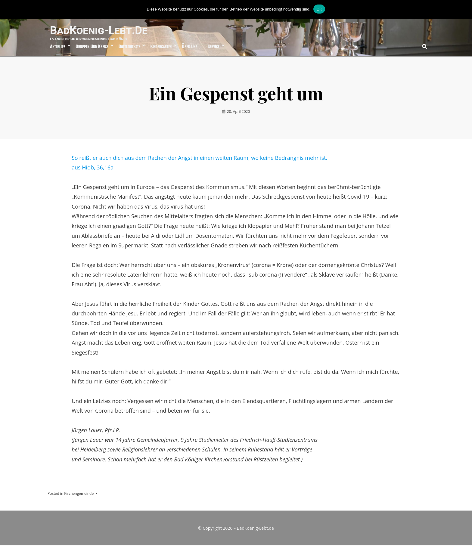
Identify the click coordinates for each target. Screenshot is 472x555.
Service (213, 55)
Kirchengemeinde (79, 503)
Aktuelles (57, 55)
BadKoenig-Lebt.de (114, 33)
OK (319, 9)
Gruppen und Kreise (92, 55)
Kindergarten (161, 55)
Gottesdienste (129, 55)
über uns (189, 55)
